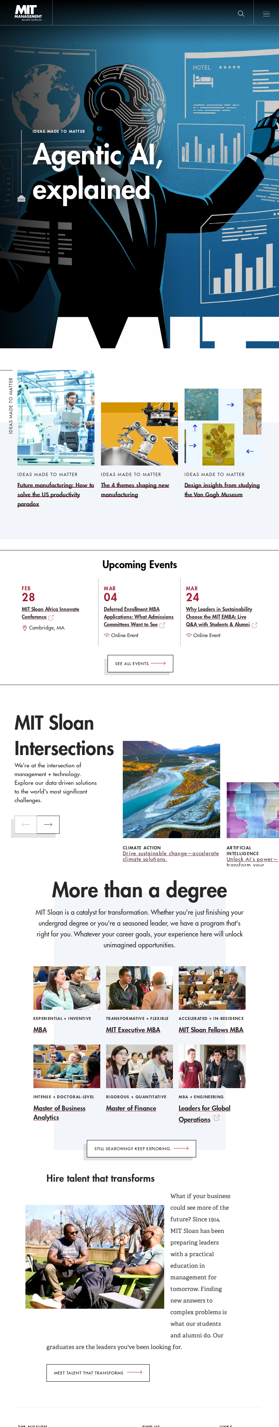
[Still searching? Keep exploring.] (141, 1148)
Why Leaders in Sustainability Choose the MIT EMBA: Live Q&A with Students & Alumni (219, 617)
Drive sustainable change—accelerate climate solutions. (171, 856)
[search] (241, 12)
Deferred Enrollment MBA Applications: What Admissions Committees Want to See (139, 617)
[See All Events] (140, 663)
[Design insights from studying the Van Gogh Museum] (223, 444)
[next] (48, 825)
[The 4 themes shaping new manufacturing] (139, 450)
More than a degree (139, 890)
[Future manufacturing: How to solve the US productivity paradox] (55, 439)
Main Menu (266, 12)
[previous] (26, 825)
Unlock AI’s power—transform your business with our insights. (253, 862)
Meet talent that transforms (89, 1372)
